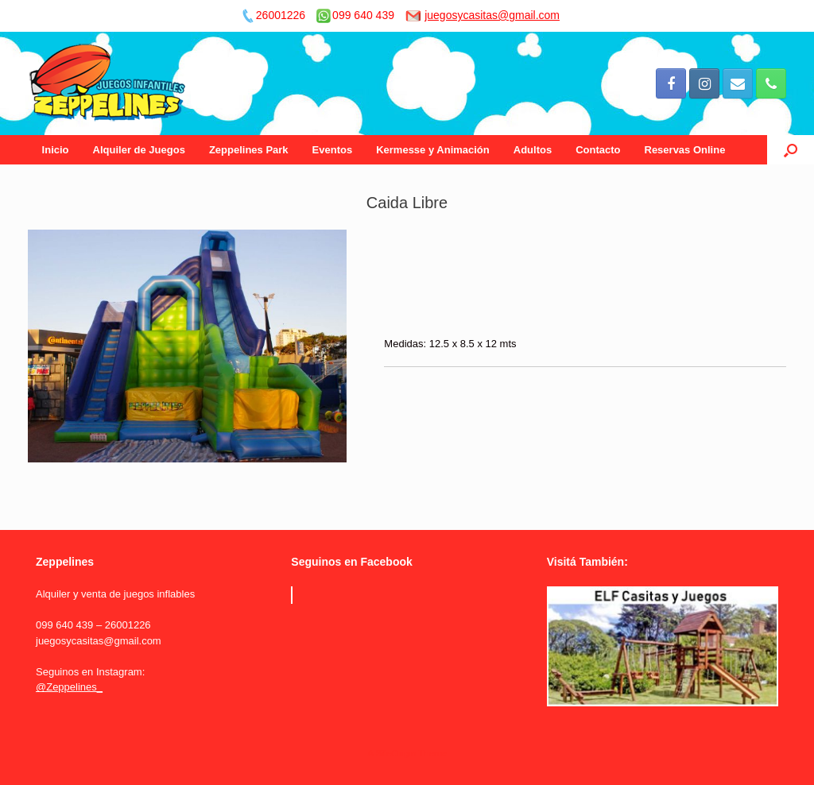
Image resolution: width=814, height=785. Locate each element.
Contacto (598, 150)
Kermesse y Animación (433, 150)
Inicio (55, 150)
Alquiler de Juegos (139, 150)
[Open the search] (790, 149)
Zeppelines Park (249, 150)
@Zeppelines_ (69, 687)
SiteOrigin (395, 753)
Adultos (533, 150)
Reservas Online (685, 150)
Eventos (332, 150)
